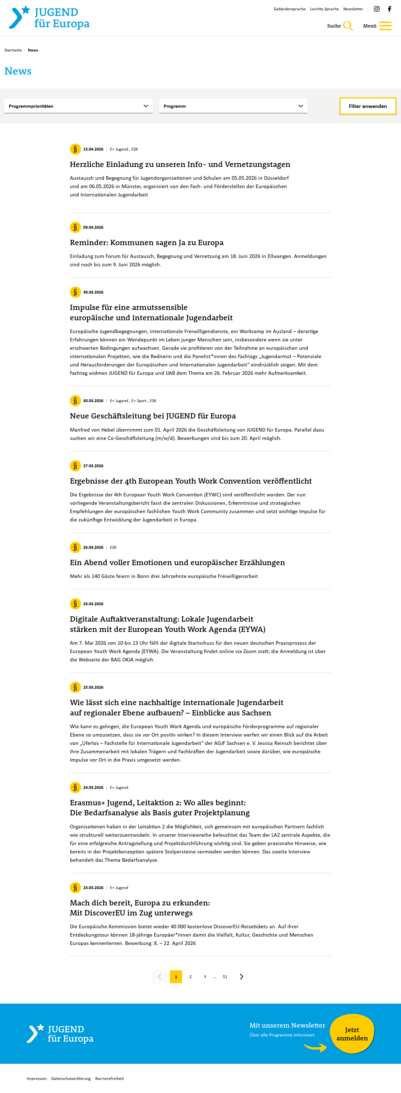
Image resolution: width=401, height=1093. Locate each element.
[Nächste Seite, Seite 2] (242, 977)
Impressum (37, 1078)
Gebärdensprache (290, 9)
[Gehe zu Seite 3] (205, 976)
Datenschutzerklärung (71, 1078)
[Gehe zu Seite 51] (225, 976)
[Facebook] (389, 9)
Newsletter (353, 9)
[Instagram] (377, 9)
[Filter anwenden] (368, 106)
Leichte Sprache (324, 9)
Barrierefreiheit (109, 1078)
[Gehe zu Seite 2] (190, 976)
